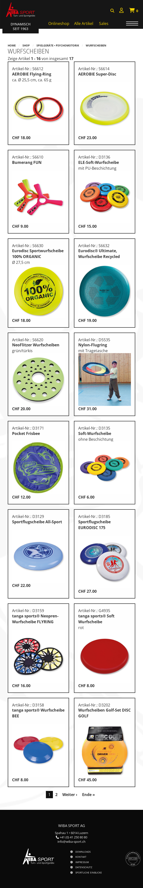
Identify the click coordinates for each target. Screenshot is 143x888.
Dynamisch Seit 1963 (20, 26)
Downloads (83, 851)
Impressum (82, 862)
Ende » (88, 794)
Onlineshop (58, 23)
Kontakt (80, 857)
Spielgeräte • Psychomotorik (57, 45)
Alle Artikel (83, 23)
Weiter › (69, 794)
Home (12, 45)
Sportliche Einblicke (88, 872)
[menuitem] (121, 11)
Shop (26, 45)
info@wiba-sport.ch (71, 841)
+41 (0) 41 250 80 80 (73, 837)
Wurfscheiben (96, 45)
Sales (103, 23)
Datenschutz (83, 867)
